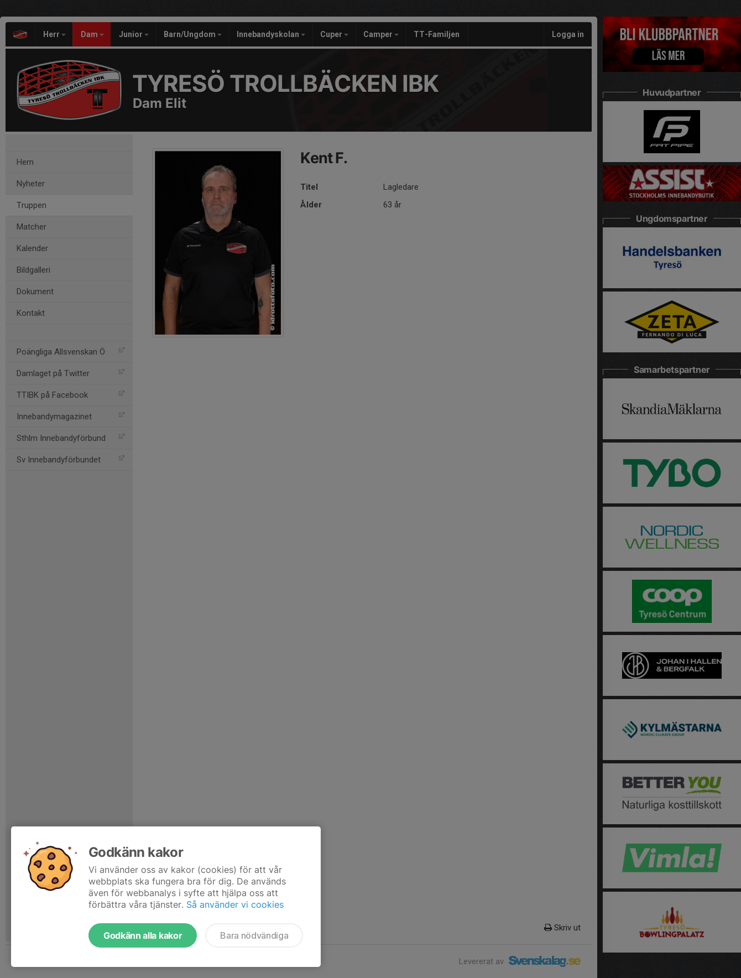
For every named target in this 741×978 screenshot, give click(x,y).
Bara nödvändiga (254, 935)
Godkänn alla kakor (142, 935)
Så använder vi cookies (235, 904)
